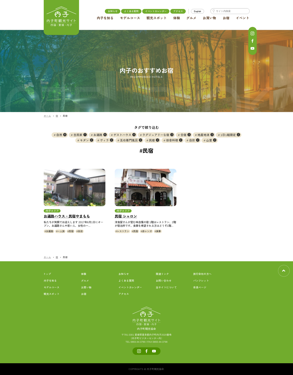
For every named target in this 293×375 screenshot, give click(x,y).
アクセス (178, 11)
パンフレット (201, 280)
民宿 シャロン (126, 216)
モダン (86, 140)
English (197, 11)
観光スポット (156, 18)
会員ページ (199, 287)
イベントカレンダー (156, 11)
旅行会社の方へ (202, 274)
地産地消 (206, 134)
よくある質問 (131, 11)
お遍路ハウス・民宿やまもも (67, 216)
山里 (211, 140)
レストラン (123, 231)
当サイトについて (166, 287)
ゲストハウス (124, 134)
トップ (47, 274)
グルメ (191, 18)
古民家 (80, 134)
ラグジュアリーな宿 (158, 134)
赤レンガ (147, 231)
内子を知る (105, 18)
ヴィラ (106, 140)
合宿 (186, 134)
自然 (61, 134)
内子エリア (52, 211)
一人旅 (61, 231)
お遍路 (100, 134)
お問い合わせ (164, 280)
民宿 (154, 140)
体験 (176, 18)
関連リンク (162, 274)
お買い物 (209, 18)
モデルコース (130, 18)
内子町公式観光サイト (61, 17)
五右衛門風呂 (131, 140)
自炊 (194, 140)
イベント (242, 18)
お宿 (226, 18)
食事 (158, 231)
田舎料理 (174, 140)
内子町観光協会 (146, 324)
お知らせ (112, 11)
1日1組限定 (230, 134)
